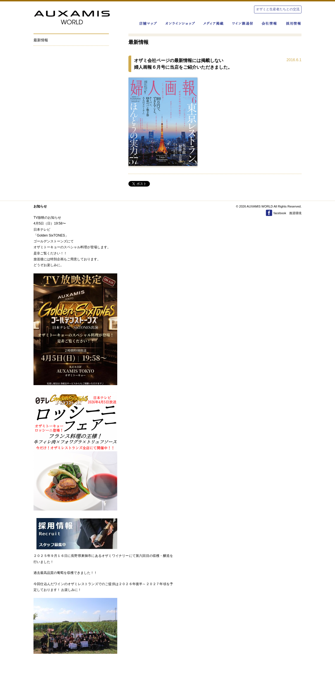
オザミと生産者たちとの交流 (278, 9)
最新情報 (41, 40)
